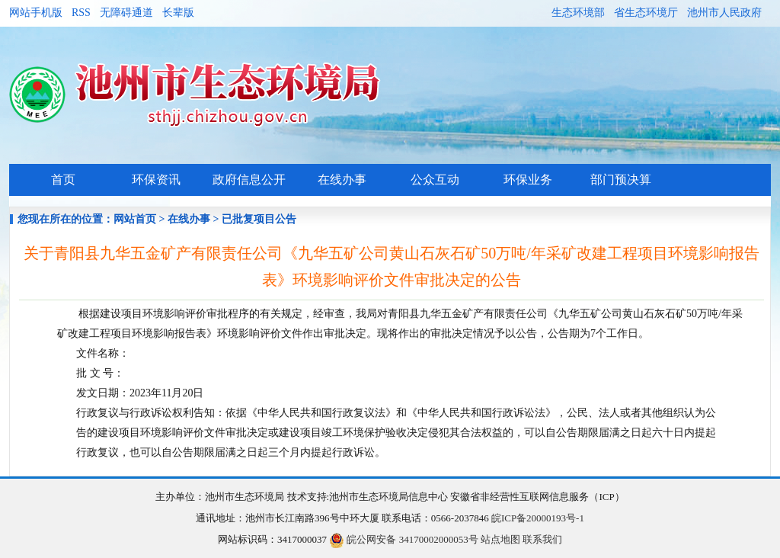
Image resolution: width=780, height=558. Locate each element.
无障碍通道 (126, 12)
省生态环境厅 (646, 12)
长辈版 (178, 12)
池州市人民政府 (724, 12)
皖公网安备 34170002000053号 (403, 539)
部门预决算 (620, 179)
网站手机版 (35, 12)
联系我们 (542, 539)
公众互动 (435, 179)
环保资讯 (156, 179)
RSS (81, 12)
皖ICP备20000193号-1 (537, 518)
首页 (63, 179)
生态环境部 (578, 12)
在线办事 (342, 179)
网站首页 (134, 219)
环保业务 (527, 179)
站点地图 (500, 539)
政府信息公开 (249, 179)
